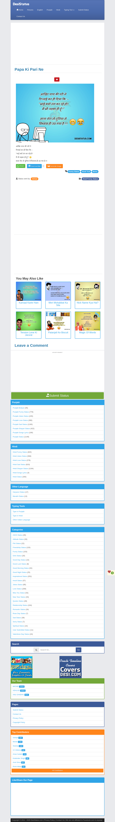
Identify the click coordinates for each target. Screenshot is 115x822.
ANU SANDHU (18, 695)
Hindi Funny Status (90, 179)
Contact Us (21, 16)
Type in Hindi (18, 516)
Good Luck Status (19, 564)
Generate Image (54, 166)
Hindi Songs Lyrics (20, 473)
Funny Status (18, 552)
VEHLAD (16, 690)
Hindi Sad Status (19, 464)
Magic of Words (87, 332)
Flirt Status (17, 543)
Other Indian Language (21, 520)
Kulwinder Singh (19, 758)
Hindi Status (17, 477)
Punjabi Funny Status (21, 412)
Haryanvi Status (19, 492)
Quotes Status (18, 601)
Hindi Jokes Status (20, 456)
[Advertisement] (58, 45)
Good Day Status (19, 560)
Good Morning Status (21, 568)
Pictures (30, 10)
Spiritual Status (18, 626)
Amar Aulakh (17, 754)
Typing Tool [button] (69, 10)
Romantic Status (19, 609)
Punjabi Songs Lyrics (21, 433)
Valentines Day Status (21, 634)
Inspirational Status (20, 576)
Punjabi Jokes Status (21, 416)
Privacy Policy (18, 718)
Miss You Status (19, 593)
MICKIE (16, 686)
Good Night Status (20, 572)
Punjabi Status (18, 437)
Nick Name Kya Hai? (87, 302)
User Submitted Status (21, 630)
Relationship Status (20, 605)
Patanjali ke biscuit (58, 332)
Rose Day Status (19, 613)
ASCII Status (17, 535)
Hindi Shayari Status (20, 468)
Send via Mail (34, 166)
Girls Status (17, 556)
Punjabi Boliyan (19, 408)
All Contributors (57, 770)
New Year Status (19, 597)
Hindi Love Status (19, 460)
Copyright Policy (19, 722)
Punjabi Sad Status (20, 424)
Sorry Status (17, 622)
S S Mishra (17, 750)
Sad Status (17, 618)
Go (78, 650)
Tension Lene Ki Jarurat (28, 333)
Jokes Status (17, 585)
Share (22, 166)
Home (20, 10)
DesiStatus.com (37, 820)
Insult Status (17, 581)
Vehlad (34, 179)
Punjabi (49, 10)
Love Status (17, 589)
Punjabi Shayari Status (21, 428)
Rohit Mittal (17, 766)
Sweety (15, 746)
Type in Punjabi (18, 511)
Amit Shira (17, 762)
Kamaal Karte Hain (28, 302)
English (40, 10)
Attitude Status (18, 539)
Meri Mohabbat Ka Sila (58, 304)
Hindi (58, 10)
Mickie (15, 742)
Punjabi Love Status (20, 420)
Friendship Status (19, 547)
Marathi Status (18, 496)
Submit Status (83, 10)
